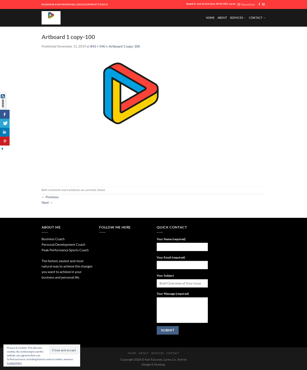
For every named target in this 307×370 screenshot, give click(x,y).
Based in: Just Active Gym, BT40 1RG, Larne (210, 3)
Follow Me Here (115, 227)
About (222, 17)
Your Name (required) (171, 239)
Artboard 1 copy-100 (124, 46)
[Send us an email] (263, 4)
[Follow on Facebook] (259, 4)
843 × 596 (97, 46)
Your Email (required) (171, 257)
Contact (257, 18)
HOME (210, 17)
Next (47, 202)
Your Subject (165, 275)
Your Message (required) (173, 293)
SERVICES (238, 18)
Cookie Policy (14, 363)
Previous (50, 197)
